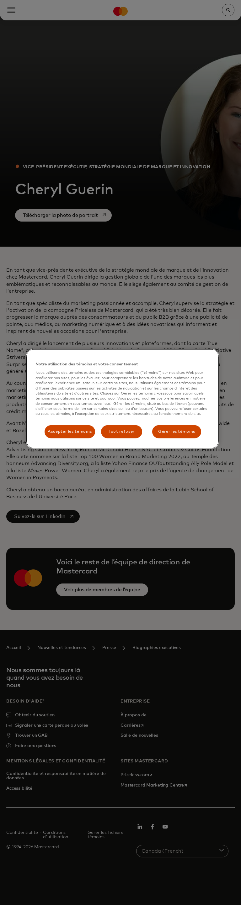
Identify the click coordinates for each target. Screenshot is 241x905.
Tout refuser (122, 431)
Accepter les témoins (70, 431)
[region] (122, 399)
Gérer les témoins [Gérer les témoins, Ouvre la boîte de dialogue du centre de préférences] (176, 431)
